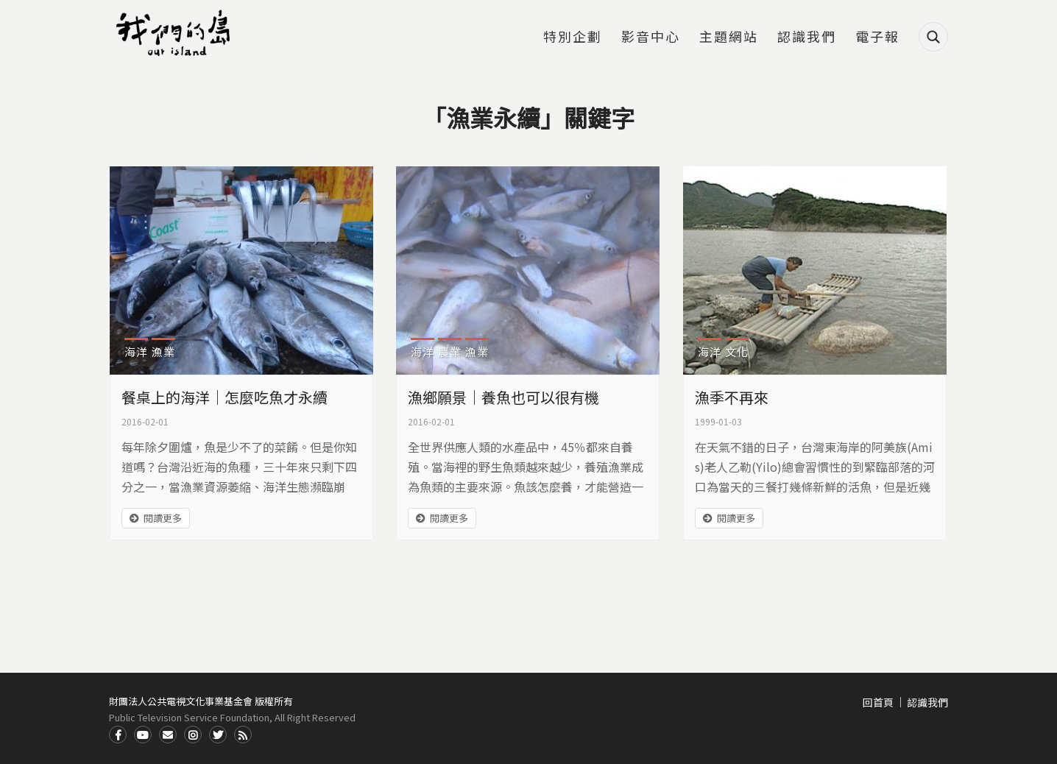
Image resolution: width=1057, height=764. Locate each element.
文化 (737, 351)
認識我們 (806, 37)
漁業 (163, 351)
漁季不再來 (731, 397)
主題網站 (728, 37)
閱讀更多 (163, 518)
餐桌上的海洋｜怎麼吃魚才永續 (224, 397)
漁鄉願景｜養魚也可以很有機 (503, 397)
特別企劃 (572, 37)
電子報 (877, 37)
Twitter (218, 734)
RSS (243, 734)
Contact (168, 734)
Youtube (143, 734)
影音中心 (650, 37)
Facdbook (118, 734)
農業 (450, 351)
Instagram (193, 734)
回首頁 (878, 702)
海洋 (136, 351)
